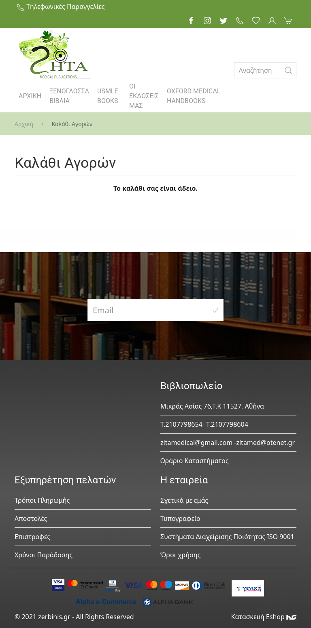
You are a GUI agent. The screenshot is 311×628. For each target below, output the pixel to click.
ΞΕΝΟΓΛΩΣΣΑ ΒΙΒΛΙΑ (69, 96)
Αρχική (24, 124)
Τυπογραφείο (180, 518)
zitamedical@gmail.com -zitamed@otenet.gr (227, 442)
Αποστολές (31, 518)
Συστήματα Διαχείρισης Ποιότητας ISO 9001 (227, 536)
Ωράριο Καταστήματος (194, 460)
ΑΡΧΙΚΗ (30, 96)
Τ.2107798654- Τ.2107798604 (204, 424)
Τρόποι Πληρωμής (42, 500)
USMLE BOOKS (107, 96)
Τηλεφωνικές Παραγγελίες (61, 6)
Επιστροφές (32, 536)
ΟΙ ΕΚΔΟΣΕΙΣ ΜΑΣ (144, 96)
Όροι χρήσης (180, 554)
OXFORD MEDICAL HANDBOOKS (193, 96)
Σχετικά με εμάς (184, 500)
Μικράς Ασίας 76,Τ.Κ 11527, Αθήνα (212, 406)
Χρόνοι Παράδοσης (43, 554)
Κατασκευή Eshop (263, 616)
